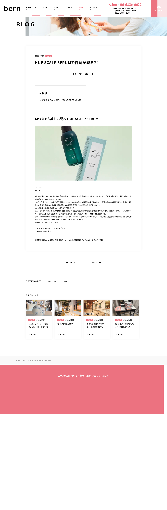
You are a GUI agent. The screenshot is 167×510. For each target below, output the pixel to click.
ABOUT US (31, 8)
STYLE (57, 8)
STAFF (69, 8)
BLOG (81, 8)
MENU (45, 8)
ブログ (49, 56)
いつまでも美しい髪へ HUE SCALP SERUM (60, 99)
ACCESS (93, 8)
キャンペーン (53, 283)
